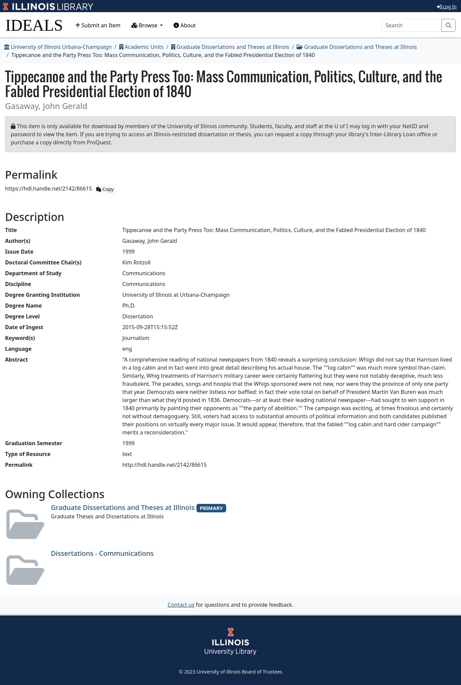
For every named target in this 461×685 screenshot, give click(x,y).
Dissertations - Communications (102, 553)
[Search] (411, 25)
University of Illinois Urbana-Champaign (58, 47)
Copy (104, 189)
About (185, 25)
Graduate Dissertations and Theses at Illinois (230, 47)
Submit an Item (98, 25)
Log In (447, 6)
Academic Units (141, 47)
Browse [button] (145, 25)
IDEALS (34, 25)
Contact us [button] (180, 604)
